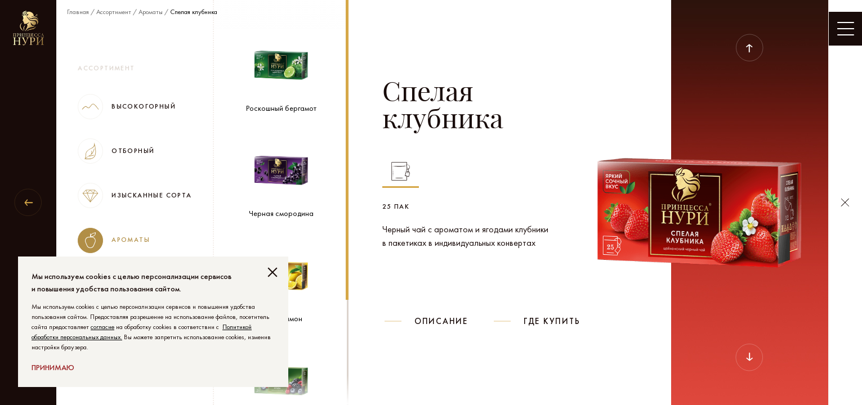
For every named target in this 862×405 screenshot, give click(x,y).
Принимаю (53, 367)
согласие (102, 326)
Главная (78, 11)
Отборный (116, 151)
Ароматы (151, 11)
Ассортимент (113, 11)
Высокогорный (127, 106)
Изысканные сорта (134, 195)
